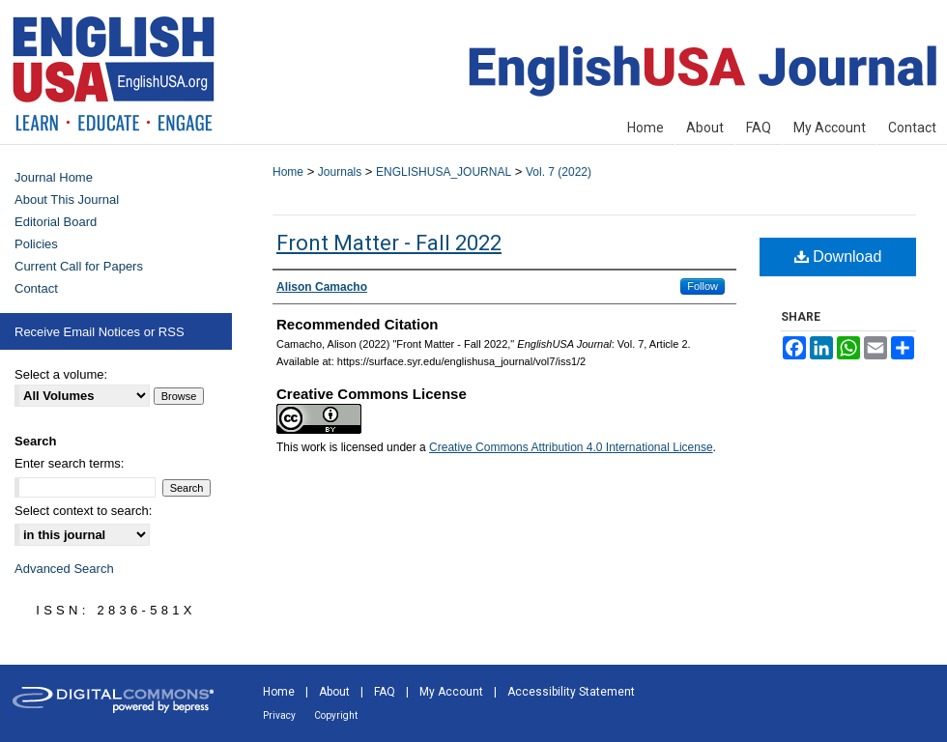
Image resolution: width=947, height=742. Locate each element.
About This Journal (66, 199)
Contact (36, 288)
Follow (702, 286)
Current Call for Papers (78, 266)
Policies (36, 244)
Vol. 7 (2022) (558, 172)
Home (288, 172)
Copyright (336, 715)
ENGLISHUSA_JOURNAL (443, 172)
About (334, 692)
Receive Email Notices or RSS (99, 332)
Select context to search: (83, 510)
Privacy (279, 715)
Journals (339, 172)
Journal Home (53, 177)
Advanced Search (64, 568)
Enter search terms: (69, 463)
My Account (451, 692)
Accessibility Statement (571, 692)
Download (838, 256)
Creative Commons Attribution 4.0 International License (571, 447)
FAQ (384, 692)
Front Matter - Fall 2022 (389, 243)
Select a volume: (60, 374)
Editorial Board (55, 221)
